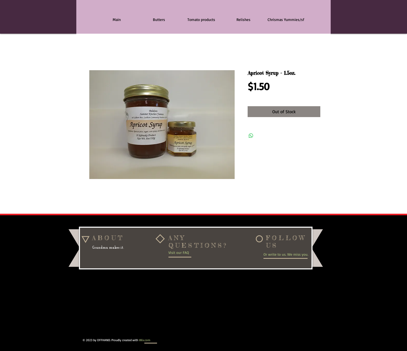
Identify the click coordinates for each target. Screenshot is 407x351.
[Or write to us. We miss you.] (287, 254)
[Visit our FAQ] (185, 252)
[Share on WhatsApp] (251, 136)
